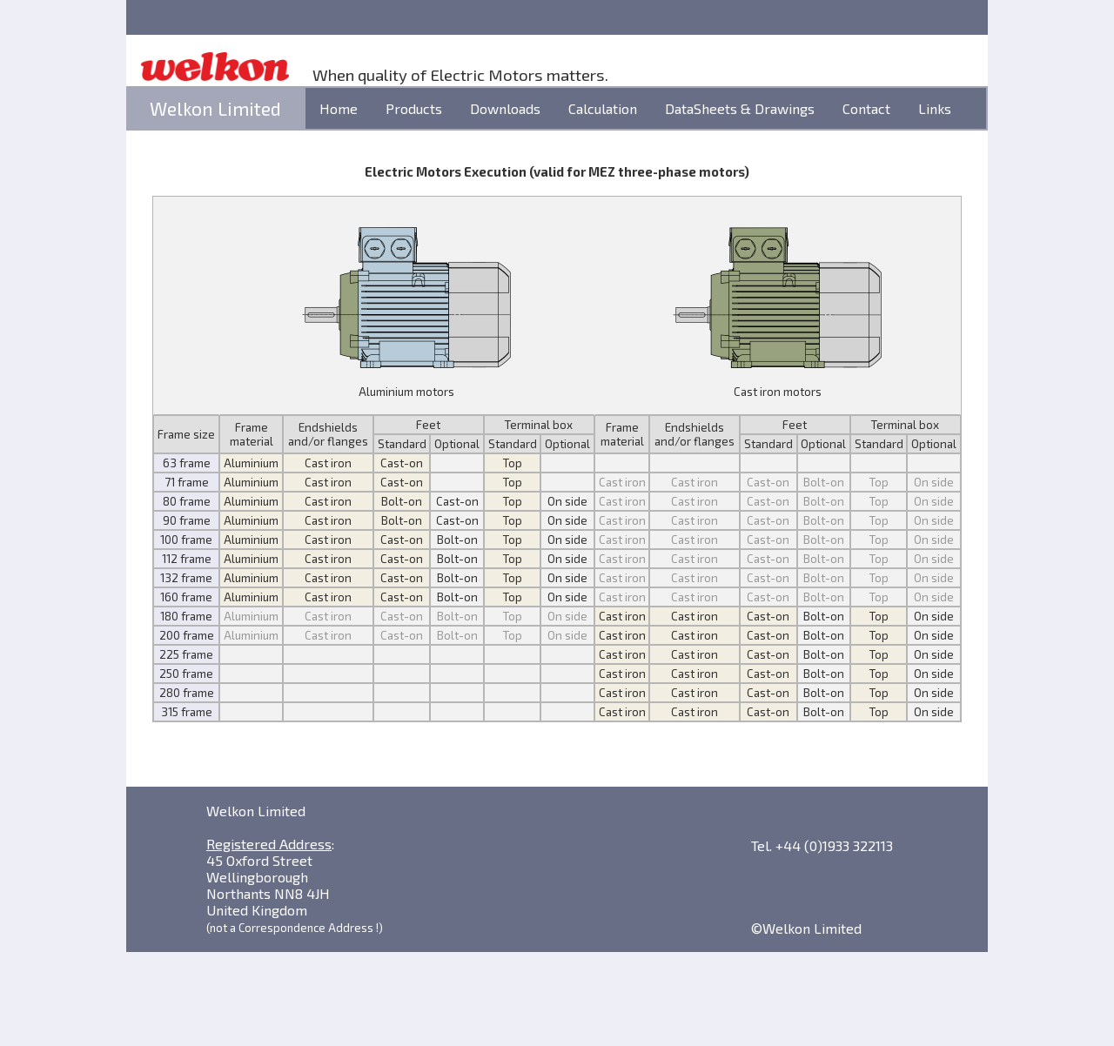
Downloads (505, 108)
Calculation (602, 108)
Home (338, 108)
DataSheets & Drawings (740, 108)
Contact (866, 108)
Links (934, 108)
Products (414, 108)
